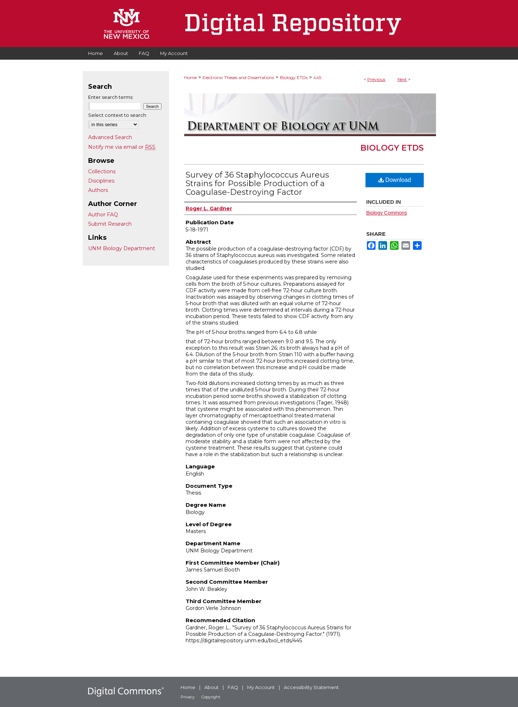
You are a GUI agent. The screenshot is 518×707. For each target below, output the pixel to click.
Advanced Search (110, 137)
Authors (98, 190)
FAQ (233, 687)
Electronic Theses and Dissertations (238, 77)
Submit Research (110, 224)
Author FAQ (103, 214)
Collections (101, 171)
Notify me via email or (121, 147)
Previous (376, 79)
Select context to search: (117, 115)
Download (394, 180)
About (211, 687)
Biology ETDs (294, 77)
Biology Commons (386, 213)
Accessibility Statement (311, 687)
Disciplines (101, 181)
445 (317, 77)
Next (402, 79)
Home (190, 77)
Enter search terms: (110, 97)
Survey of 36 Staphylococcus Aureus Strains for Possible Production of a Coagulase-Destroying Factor (257, 183)
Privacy (188, 696)
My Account (261, 687)
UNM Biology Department (121, 248)
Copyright (210, 696)
